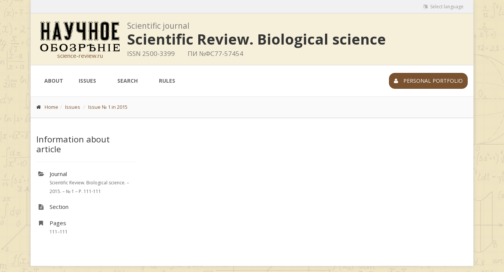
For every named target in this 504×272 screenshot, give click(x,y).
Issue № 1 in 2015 (108, 107)
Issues (87, 80)
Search (127, 80)
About (53, 80)
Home (51, 107)
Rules (167, 80)
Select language (443, 6)
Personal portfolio (428, 80)
